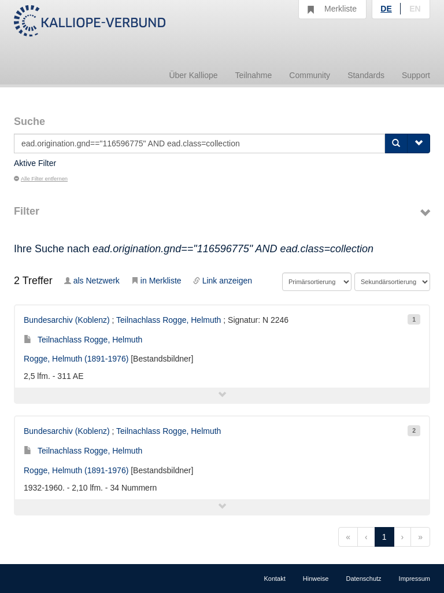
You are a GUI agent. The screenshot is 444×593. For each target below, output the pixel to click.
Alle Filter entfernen (41, 179)
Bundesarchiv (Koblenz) (67, 320)
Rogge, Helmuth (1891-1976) (76, 358)
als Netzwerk (92, 280)
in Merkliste (156, 280)
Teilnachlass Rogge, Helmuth (168, 320)
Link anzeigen (222, 280)
